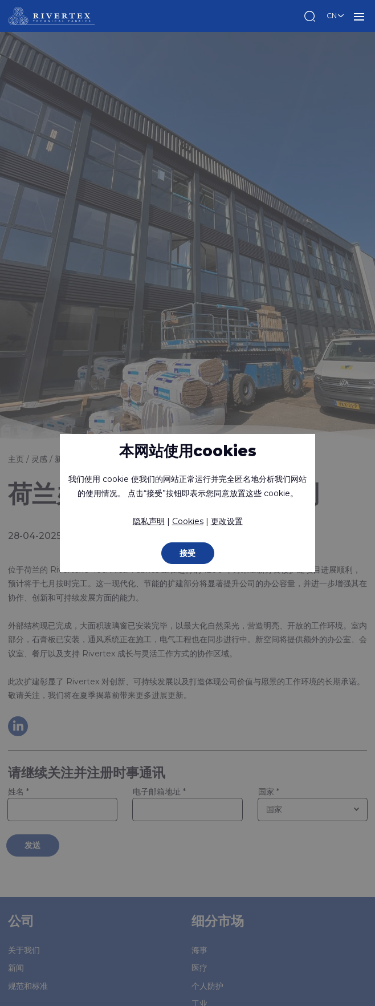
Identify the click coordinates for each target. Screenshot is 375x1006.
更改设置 (227, 521)
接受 (187, 553)
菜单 (359, 16)
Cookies (187, 521)
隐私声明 (149, 521)
